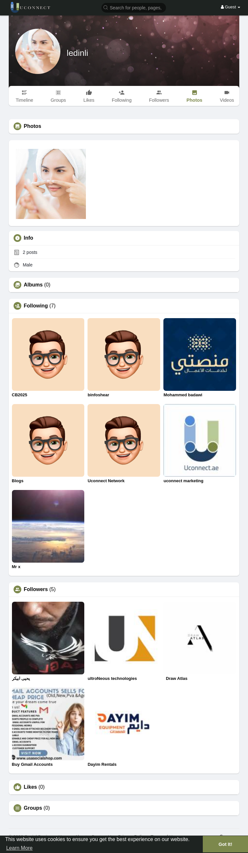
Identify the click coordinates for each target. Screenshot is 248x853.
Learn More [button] (19, 848)
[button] (133, 7)
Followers (36, 589)
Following (36, 305)
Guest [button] (231, 7)
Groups (33, 808)
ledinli (77, 53)
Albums (33, 284)
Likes (30, 787)
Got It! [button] (225, 844)
